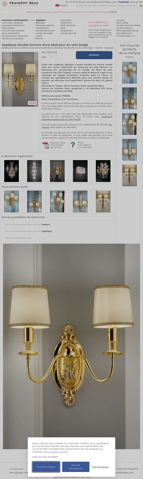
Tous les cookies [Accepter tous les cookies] (46, 466)
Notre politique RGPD (55, 451)
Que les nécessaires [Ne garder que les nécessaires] (76, 467)
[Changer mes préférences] (100, 467)
